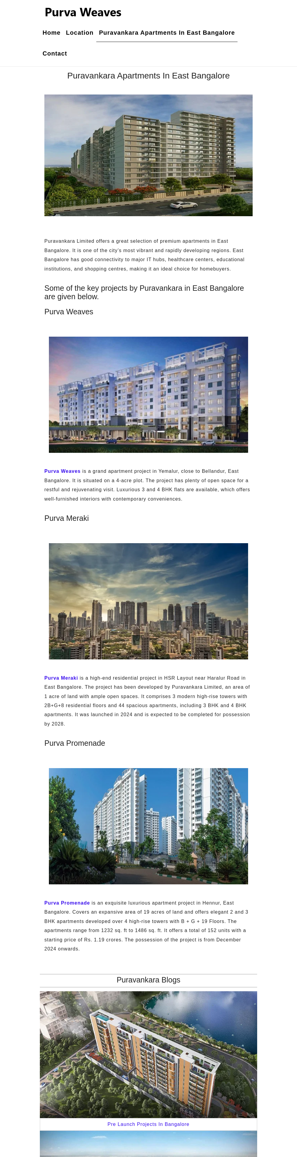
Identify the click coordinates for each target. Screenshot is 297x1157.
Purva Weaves (62, 471)
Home (52, 32)
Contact (55, 53)
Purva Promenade (67, 902)
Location (80, 32)
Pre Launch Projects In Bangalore (148, 1124)
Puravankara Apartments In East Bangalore (167, 32)
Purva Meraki (61, 678)
